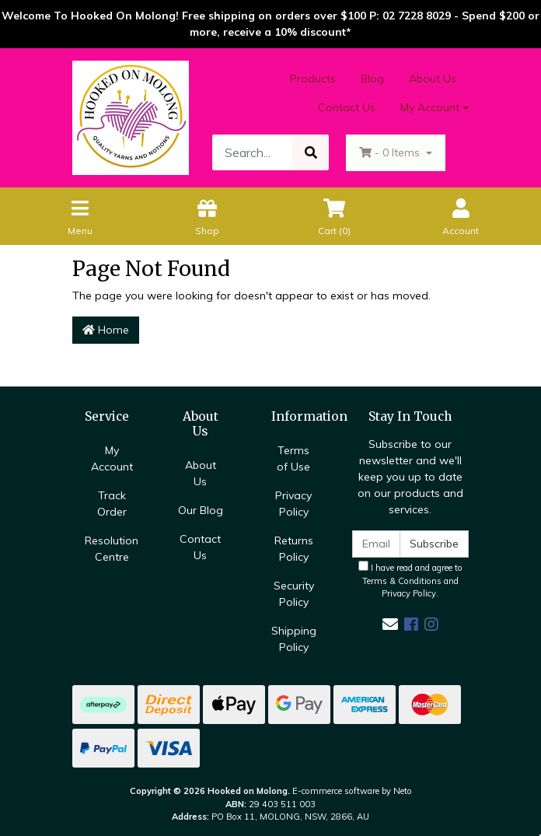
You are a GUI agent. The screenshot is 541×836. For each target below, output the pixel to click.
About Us (432, 79)
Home (105, 330)
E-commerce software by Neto (352, 790)
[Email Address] (376, 544)
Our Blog (200, 510)
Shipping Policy (293, 639)
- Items (391, 152)
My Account (112, 458)
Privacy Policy (293, 503)
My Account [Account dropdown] (429, 107)
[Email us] (390, 624)
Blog (372, 79)
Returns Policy (293, 548)
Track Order (112, 503)
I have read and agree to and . (410, 580)
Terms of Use (293, 458)
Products (313, 79)
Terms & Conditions (402, 580)
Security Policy (294, 594)
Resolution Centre (111, 548)
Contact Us (346, 107)
